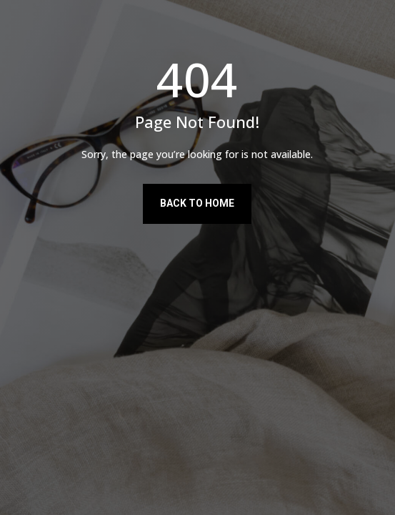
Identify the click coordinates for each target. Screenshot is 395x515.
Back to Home (197, 203)
